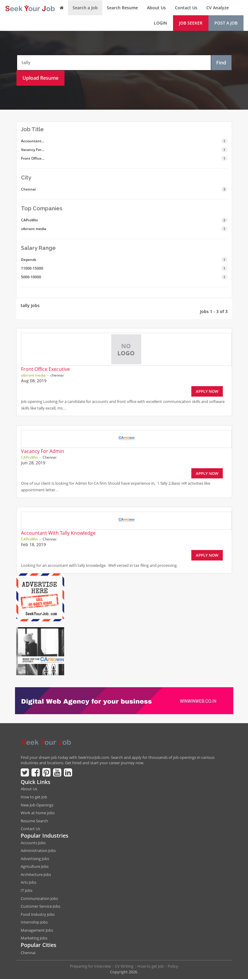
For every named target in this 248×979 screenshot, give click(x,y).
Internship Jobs (34, 922)
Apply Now (207, 391)
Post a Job (226, 23)
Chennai (124, 189)
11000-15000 (124, 268)
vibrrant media (124, 228)
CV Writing (124, 966)
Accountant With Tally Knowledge (58, 533)
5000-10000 (124, 277)
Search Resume (122, 7)
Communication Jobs (39, 898)
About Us (156, 7)
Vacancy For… (124, 149)
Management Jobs (37, 930)
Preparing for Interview (90, 966)
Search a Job (85, 7)
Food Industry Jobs (38, 914)
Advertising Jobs (35, 858)
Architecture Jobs (36, 874)
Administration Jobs (38, 850)
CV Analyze (217, 7)
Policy (173, 966)
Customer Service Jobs (40, 906)
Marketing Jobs (34, 938)
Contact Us (186, 7)
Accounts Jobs (33, 842)
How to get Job (34, 797)
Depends (124, 259)
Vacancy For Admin (42, 451)
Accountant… (124, 140)
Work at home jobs (38, 812)
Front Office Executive (45, 369)
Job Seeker (190, 23)
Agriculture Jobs (35, 866)
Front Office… (124, 158)
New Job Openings (37, 805)
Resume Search (34, 821)
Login (160, 23)
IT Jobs (26, 890)
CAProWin (124, 220)
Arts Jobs (28, 882)
